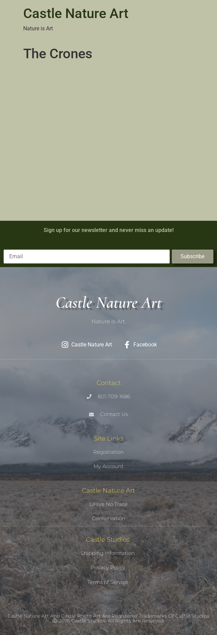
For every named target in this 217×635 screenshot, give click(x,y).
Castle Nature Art (75, 13)
